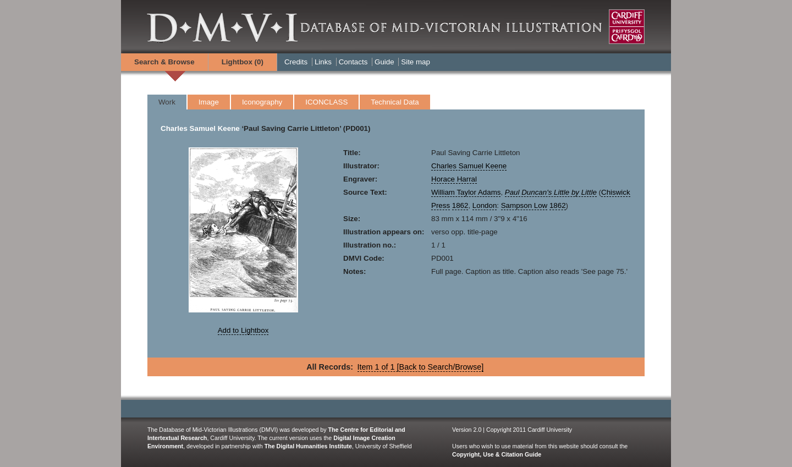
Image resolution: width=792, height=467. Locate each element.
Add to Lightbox (243, 330)
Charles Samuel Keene (200, 128)
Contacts (353, 62)
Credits (295, 62)
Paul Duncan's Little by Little (551, 192)
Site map (415, 62)
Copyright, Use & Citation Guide (496, 454)
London (484, 205)
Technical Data (395, 102)
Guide (384, 62)
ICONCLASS (326, 102)
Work (166, 102)
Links (323, 62)
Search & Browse (164, 62)
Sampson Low (524, 205)
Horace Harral (454, 179)
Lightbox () (242, 62)
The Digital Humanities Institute (308, 446)
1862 (460, 205)
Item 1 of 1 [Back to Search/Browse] (421, 366)
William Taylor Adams (466, 192)
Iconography (262, 102)
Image (209, 102)
